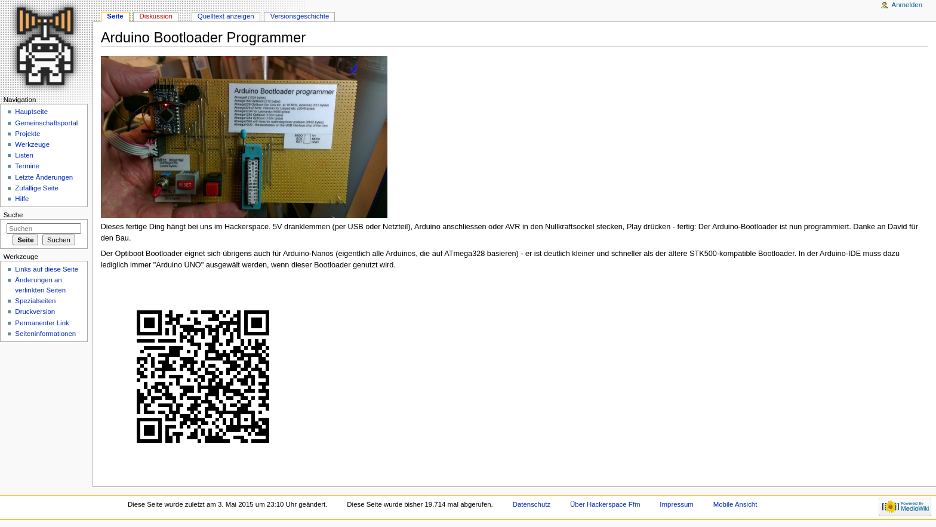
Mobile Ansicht (735, 504)
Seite (115, 16)
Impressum (677, 504)
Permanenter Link (42, 322)
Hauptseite (31, 111)
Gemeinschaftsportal (46, 123)
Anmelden (907, 4)
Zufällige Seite (37, 188)
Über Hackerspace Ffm (605, 504)
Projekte (27, 133)
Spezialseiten (35, 300)
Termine (27, 165)
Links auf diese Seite (46, 269)
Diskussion (156, 16)
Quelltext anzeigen (226, 16)
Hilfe (22, 198)
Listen (24, 155)
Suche (13, 214)
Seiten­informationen (45, 333)
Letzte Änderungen (44, 177)
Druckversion (35, 311)
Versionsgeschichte (300, 16)
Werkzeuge (32, 144)
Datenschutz (532, 504)
